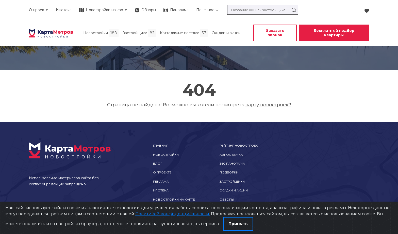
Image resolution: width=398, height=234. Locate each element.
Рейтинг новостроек (239, 145)
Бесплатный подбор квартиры (334, 32)
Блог (157, 163)
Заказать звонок (275, 32)
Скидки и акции (234, 190)
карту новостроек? (268, 105)
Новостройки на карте (174, 199)
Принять (238, 223)
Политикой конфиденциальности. (172, 213)
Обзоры (227, 199)
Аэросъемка (231, 155)
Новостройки (166, 155)
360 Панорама (232, 163)
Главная (160, 145)
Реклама (161, 181)
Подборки (229, 172)
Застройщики (232, 181)
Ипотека (64, 10)
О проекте (38, 10)
